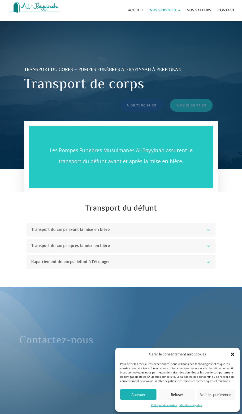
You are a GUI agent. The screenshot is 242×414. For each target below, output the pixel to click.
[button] (232, 354)
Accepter (138, 394)
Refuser (177, 394)
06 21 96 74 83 (191, 105)
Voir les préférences (216, 394)
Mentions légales (190, 405)
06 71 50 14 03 (142, 105)
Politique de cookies (164, 405)
